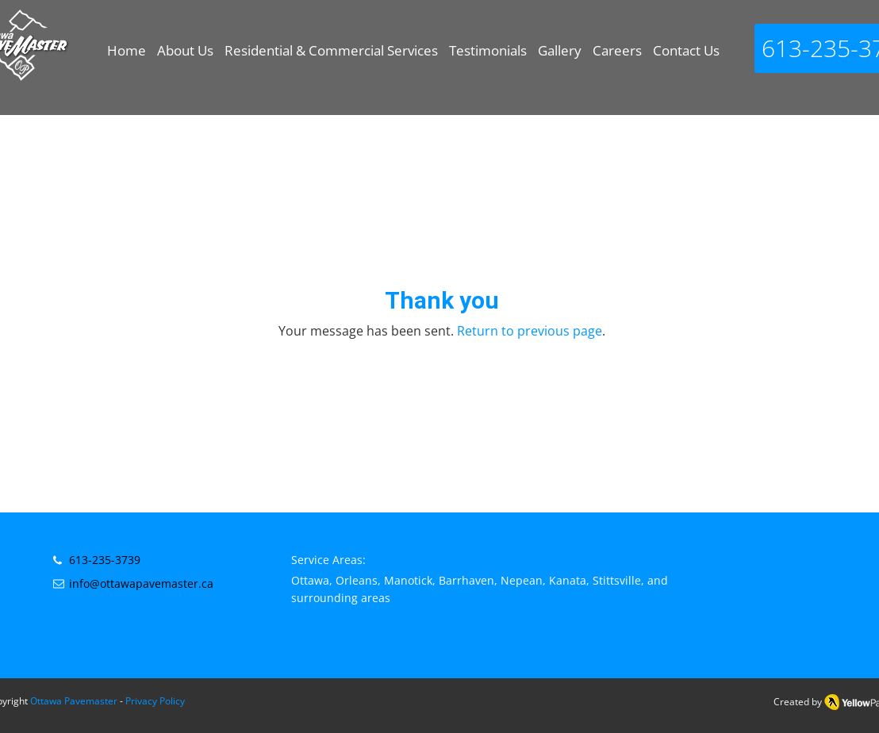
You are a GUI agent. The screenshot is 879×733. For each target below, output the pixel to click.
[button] (331, 58)
